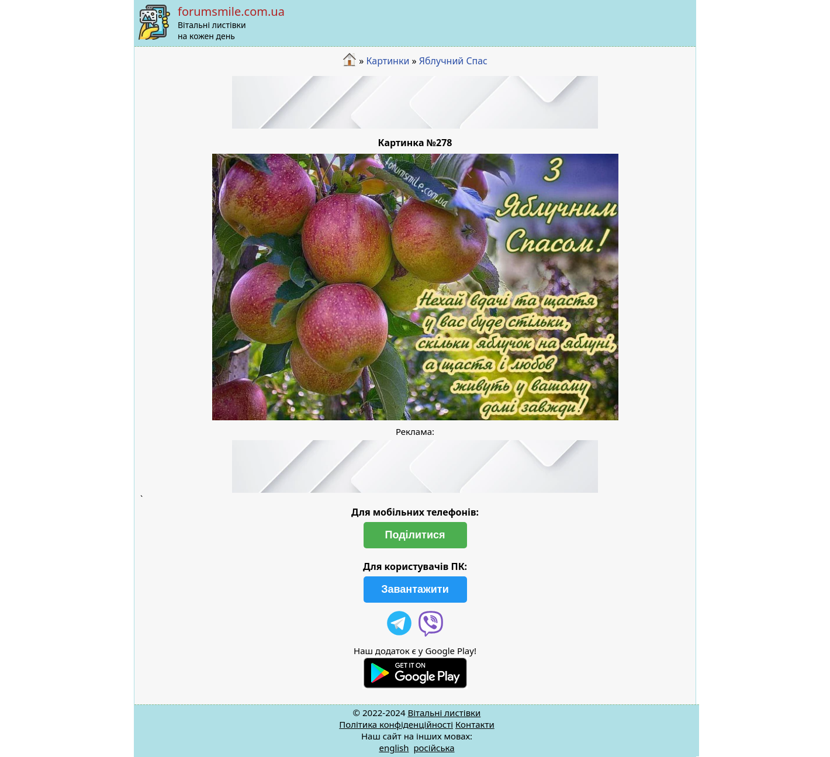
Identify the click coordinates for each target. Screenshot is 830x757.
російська (433, 747)
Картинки (387, 60)
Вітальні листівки (443, 712)
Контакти (474, 724)
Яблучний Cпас (453, 60)
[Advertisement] (415, 102)
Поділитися (415, 535)
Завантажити (415, 589)
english (394, 747)
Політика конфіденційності (396, 724)
